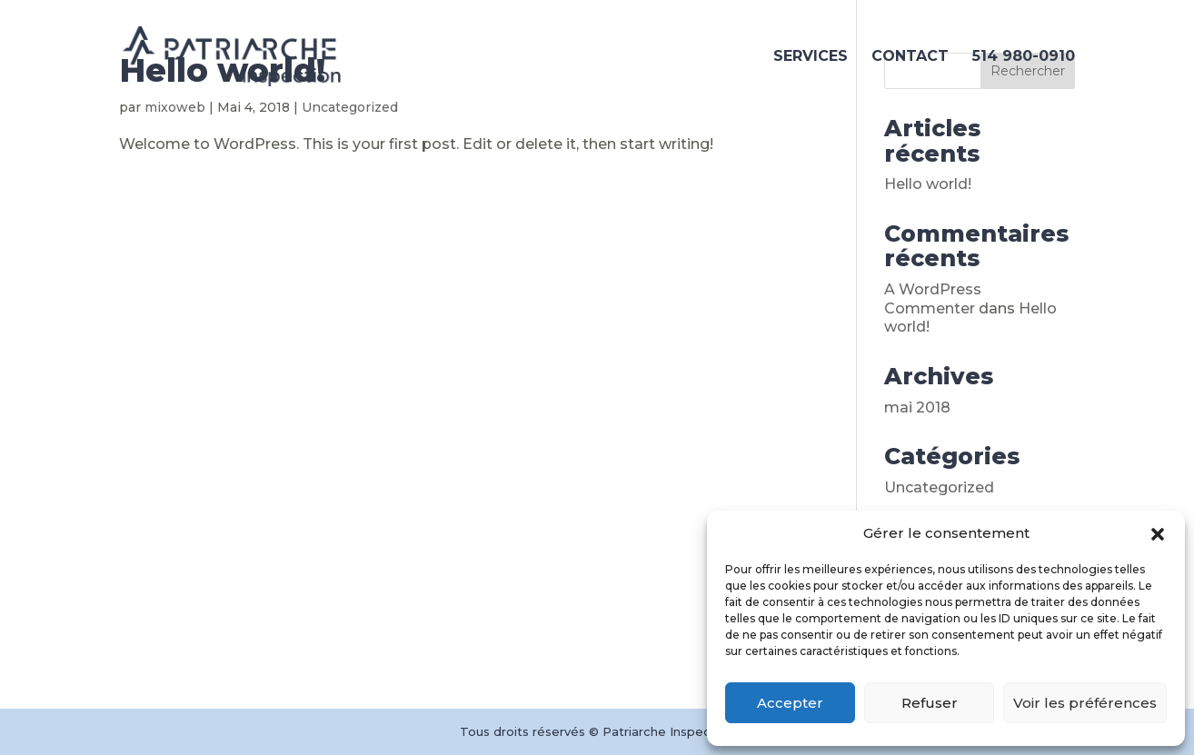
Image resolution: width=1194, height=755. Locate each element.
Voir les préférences (1085, 702)
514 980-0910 (1023, 57)
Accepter (790, 702)
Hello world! (927, 184)
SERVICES (810, 57)
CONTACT (910, 57)
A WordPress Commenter (932, 299)
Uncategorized (939, 487)
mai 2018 (917, 407)
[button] (1158, 534)
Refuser (929, 702)
